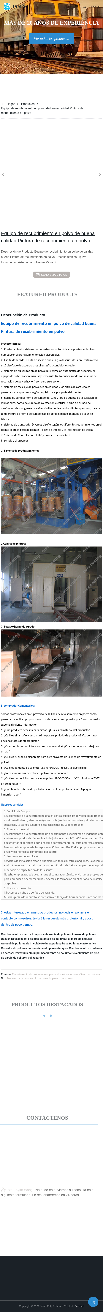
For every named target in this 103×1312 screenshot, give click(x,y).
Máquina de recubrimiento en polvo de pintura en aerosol (40, 978)
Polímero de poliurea (79, 938)
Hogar (11, 103)
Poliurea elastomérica (82, 943)
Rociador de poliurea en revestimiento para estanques (34, 948)
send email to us (51, 275)
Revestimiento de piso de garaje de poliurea (38, 938)
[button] (76, 6)
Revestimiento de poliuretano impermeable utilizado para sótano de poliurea (56, 974)
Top (93, 1300)
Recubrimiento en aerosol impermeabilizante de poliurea (36, 934)
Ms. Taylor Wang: (17, 1198)
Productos (27, 103)
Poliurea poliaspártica (55, 943)
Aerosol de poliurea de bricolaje (21, 943)
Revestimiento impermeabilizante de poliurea (43, 953)
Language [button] (95, 6)
